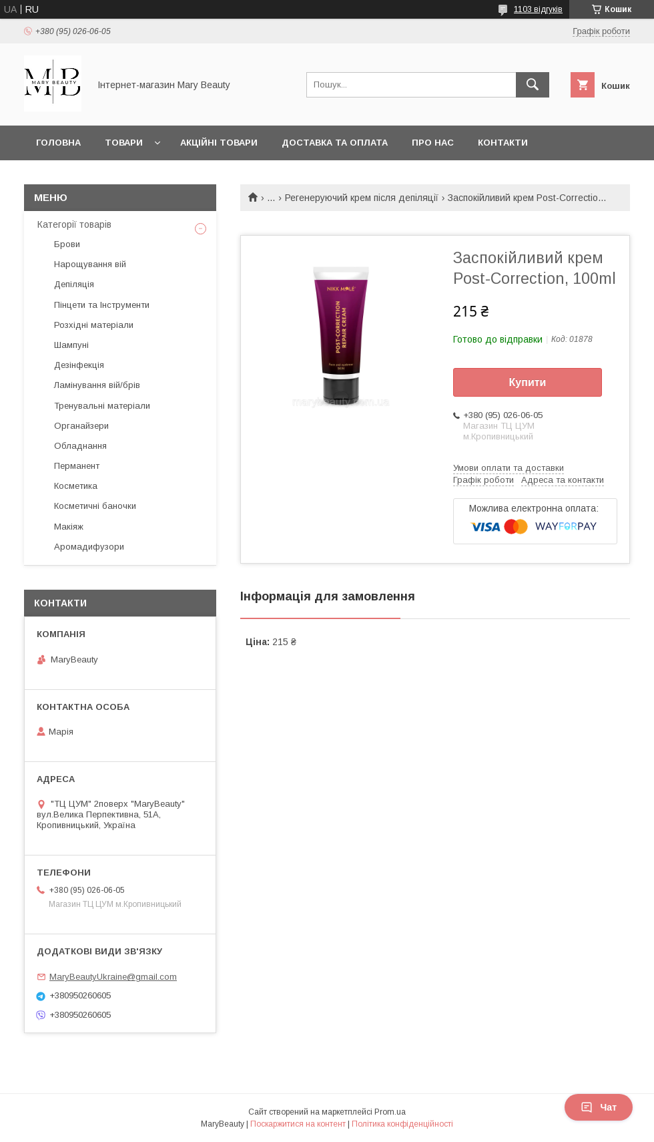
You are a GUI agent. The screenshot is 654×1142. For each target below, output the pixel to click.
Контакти (503, 143)
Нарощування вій (90, 264)
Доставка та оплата (335, 143)
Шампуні (71, 345)
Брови (67, 244)
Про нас (433, 143)
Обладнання (80, 446)
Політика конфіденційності (402, 1124)
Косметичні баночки (95, 506)
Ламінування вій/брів (97, 385)
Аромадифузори (89, 547)
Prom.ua (390, 1112)
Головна (58, 143)
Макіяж (68, 527)
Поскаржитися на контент (298, 1124)
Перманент (76, 466)
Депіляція (74, 284)
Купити (528, 382)
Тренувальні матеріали (102, 406)
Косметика (75, 486)
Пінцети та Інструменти (101, 305)
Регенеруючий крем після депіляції (361, 197)
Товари (124, 143)
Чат (599, 1107)
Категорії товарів (74, 224)
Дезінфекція (79, 365)
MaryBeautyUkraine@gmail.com (113, 977)
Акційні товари (219, 143)
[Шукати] (532, 85)
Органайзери (81, 426)
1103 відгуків (538, 9)
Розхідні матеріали (93, 325)
